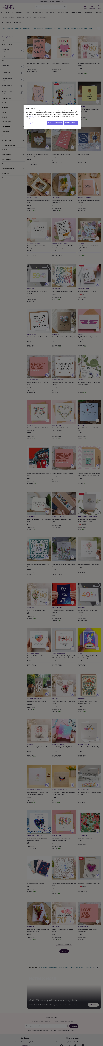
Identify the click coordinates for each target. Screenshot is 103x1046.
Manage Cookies (32, 123)
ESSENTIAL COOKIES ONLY (55, 122)
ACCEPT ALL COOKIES (71, 122)
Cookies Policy (33, 116)
